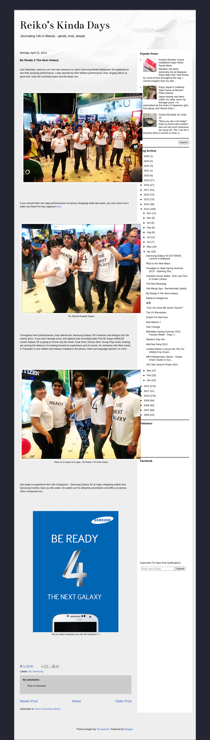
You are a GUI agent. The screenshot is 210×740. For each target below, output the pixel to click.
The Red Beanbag (156, 283)
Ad (29, 671)
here (58, 206)
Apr (149, 251)
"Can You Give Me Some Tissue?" (164, 307)
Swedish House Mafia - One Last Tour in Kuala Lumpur (166, 277)
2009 (147, 400)
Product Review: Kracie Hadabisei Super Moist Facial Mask (171, 62)
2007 (147, 410)
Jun (149, 241)
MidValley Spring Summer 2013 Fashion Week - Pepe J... (163, 333)
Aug (149, 232)
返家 (148, 302)
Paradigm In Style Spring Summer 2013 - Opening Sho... (164, 270)
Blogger (129, 729)
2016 (147, 194)
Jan (149, 380)
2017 (147, 189)
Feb (149, 375)
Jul (149, 237)
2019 (147, 180)
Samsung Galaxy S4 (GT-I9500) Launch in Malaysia (163, 257)
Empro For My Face (157, 317)
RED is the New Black (158, 263)
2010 (147, 395)
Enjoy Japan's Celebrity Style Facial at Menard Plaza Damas (171, 90)
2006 (147, 414)
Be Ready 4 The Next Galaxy (162, 293)
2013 (147, 209)
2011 (147, 391)
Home (76, 701)
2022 (147, 165)
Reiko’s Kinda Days (65, 25)
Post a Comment (36, 685)
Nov (149, 217)
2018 (147, 185)
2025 (147, 156)
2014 (147, 204)
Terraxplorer (103, 729)
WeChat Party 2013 (156, 344)
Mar (149, 370)
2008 (147, 405)
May (149, 246)
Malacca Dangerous (157, 298)
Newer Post (29, 701)
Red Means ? (153, 322)
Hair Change (153, 326)
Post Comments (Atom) (48, 708)
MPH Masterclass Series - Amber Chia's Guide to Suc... (164, 358)
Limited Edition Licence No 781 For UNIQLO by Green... (165, 350)
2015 (147, 199)
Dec (149, 213)
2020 (147, 175)
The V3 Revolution (156, 312)
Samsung (38, 671)
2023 (147, 161)
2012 (147, 386)
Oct (149, 222)
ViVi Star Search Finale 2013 (161, 364)
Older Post (123, 701)
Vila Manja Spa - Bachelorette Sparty (166, 288)
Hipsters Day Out (155, 339)
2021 (147, 170)
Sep (149, 227)
